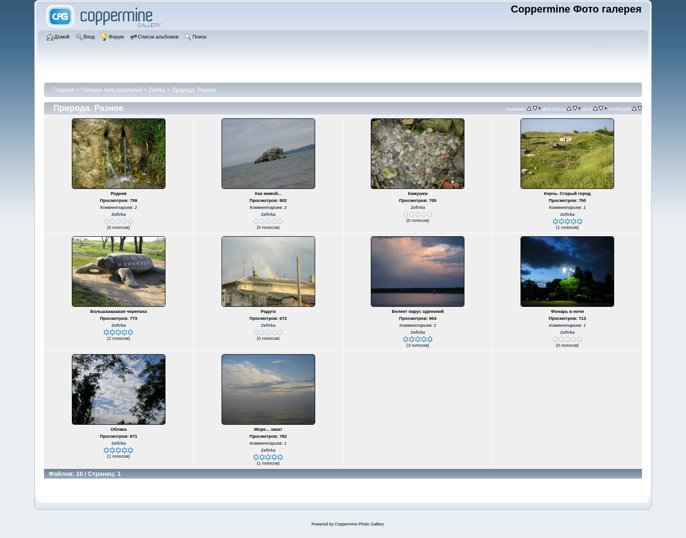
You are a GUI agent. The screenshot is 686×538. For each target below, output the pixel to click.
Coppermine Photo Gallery (359, 524)
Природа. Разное (194, 90)
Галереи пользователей (111, 90)
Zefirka (157, 90)
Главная (64, 90)
